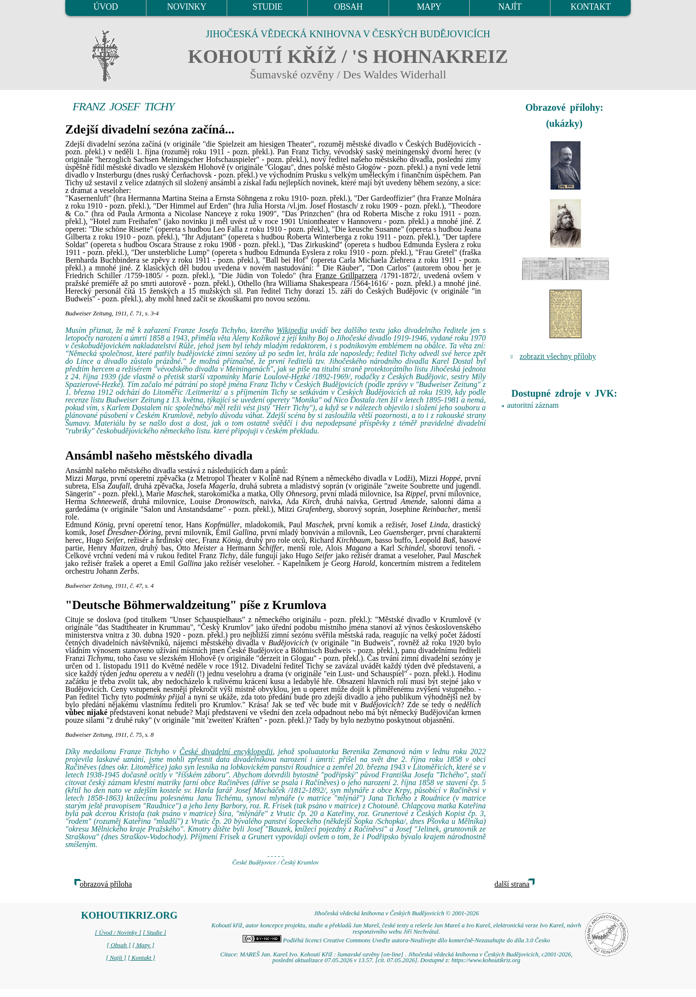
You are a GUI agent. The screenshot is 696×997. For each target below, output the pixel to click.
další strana (511, 884)
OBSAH (348, 7)
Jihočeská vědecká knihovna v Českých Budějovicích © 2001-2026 (396, 913)
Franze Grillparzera (346, 275)
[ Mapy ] (143, 945)
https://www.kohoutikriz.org (485, 960)
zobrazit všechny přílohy (558, 356)
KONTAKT (591, 7)
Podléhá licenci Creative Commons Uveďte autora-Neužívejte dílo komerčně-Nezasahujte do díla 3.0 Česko (396, 940)
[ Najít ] (116, 957)
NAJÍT (510, 7)
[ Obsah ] (119, 945)
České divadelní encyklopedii (226, 751)
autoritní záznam (533, 405)
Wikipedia (291, 330)
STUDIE (268, 7)
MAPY (429, 7)
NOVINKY (186, 7)
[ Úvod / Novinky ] (118, 932)
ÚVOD (105, 7)
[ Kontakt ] (141, 957)
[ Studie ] (154, 932)
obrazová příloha (106, 884)
